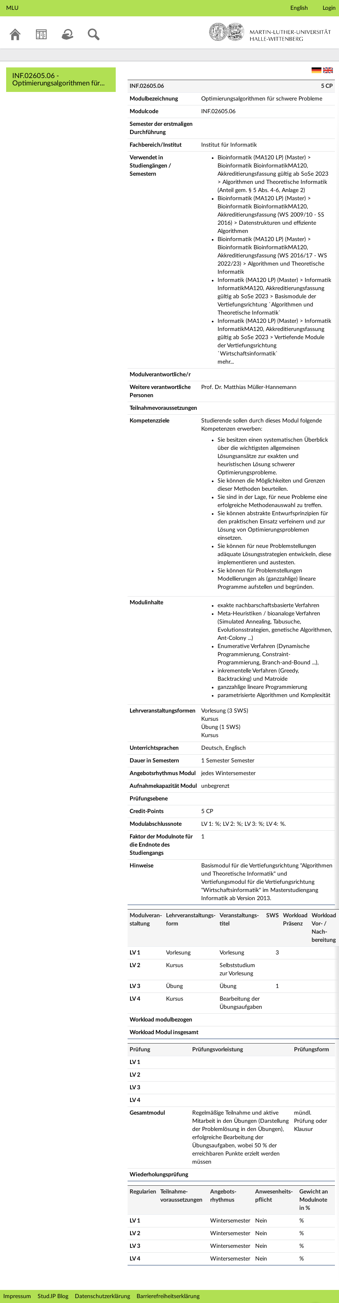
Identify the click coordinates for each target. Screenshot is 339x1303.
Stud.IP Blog (53, 1296)
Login (329, 8)
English (299, 8)
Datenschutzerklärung (102, 1296)
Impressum (17, 1296)
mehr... (226, 362)
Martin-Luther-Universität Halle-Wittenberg (270, 32)
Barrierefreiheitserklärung (168, 1296)
